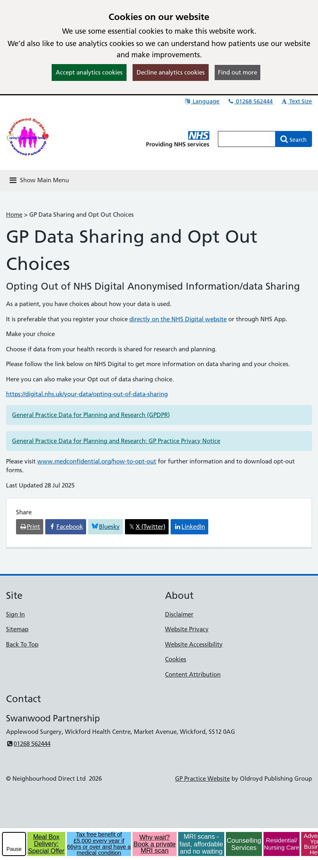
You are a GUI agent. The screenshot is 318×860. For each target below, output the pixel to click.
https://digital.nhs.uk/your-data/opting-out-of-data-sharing (87, 394)
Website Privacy (187, 629)
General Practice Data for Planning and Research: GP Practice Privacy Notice (116, 441)
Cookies (175, 659)
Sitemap (17, 629)
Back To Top (22, 644)
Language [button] (201, 101)
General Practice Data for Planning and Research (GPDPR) (91, 415)
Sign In (15, 614)
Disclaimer (179, 614)
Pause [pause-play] (14, 849)
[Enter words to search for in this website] (247, 139)
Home (14, 214)
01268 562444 (250, 101)
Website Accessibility (194, 644)
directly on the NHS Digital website (178, 319)
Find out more (237, 72)
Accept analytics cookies (89, 72)
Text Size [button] (296, 101)
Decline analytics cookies (171, 72)
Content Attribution (193, 674)
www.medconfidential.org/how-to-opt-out (96, 461)
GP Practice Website (202, 778)
